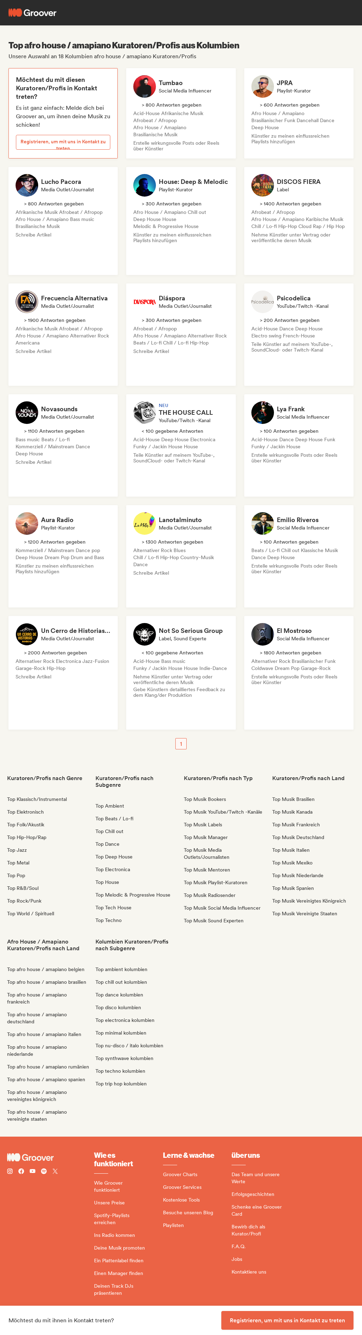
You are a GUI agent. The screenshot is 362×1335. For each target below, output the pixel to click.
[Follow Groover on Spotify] (44, 1172)
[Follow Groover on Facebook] (21, 1172)
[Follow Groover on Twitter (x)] (55, 1172)
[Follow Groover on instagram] (10, 1172)
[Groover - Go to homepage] (50, 1157)
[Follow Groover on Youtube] (32, 1172)
